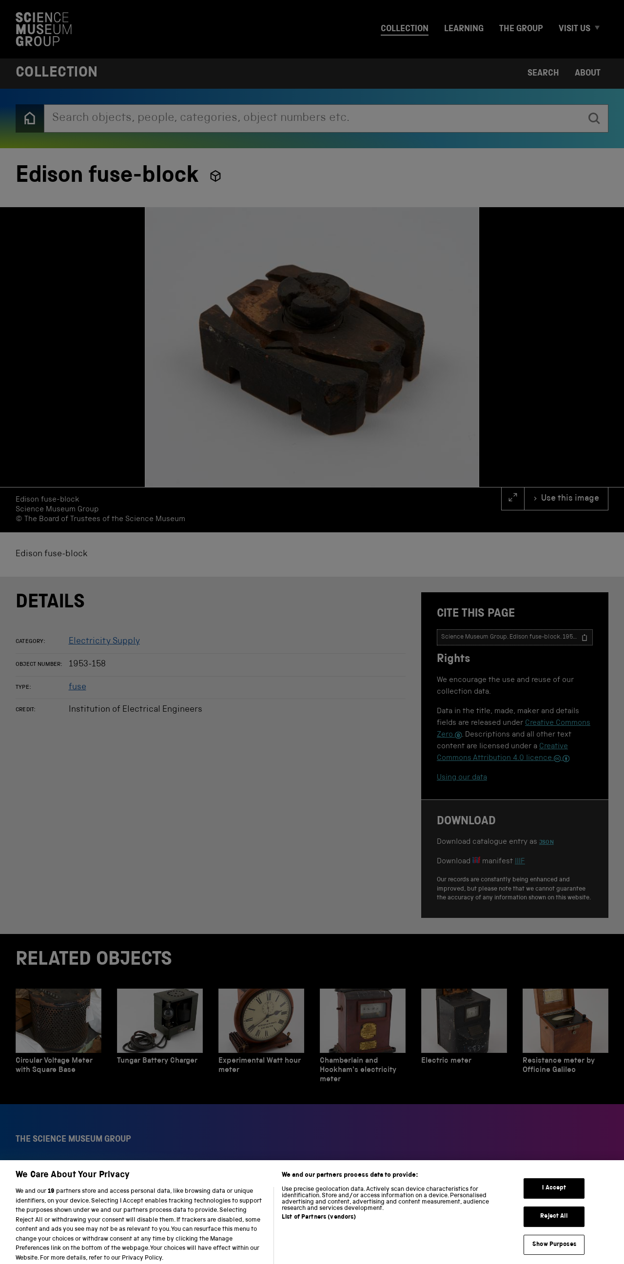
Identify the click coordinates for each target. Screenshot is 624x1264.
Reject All (554, 1223)
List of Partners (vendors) (319, 1224)
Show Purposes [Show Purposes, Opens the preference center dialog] (554, 1251)
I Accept (554, 1195)
